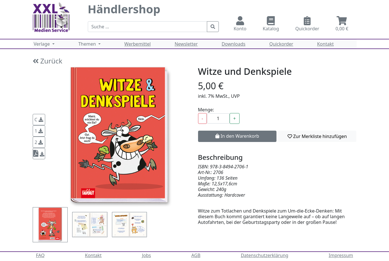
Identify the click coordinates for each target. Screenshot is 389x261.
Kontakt (325, 44)
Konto (240, 24)
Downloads (234, 44)
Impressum (341, 255)
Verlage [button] (42, 44)
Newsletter (185, 44)
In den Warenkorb (237, 136)
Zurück (48, 60)
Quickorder (307, 24)
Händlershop (124, 9)
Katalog (271, 24)
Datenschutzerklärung (264, 255)
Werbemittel (137, 44)
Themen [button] (87, 44)
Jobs (146, 255)
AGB (195, 255)
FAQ (40, 255)
